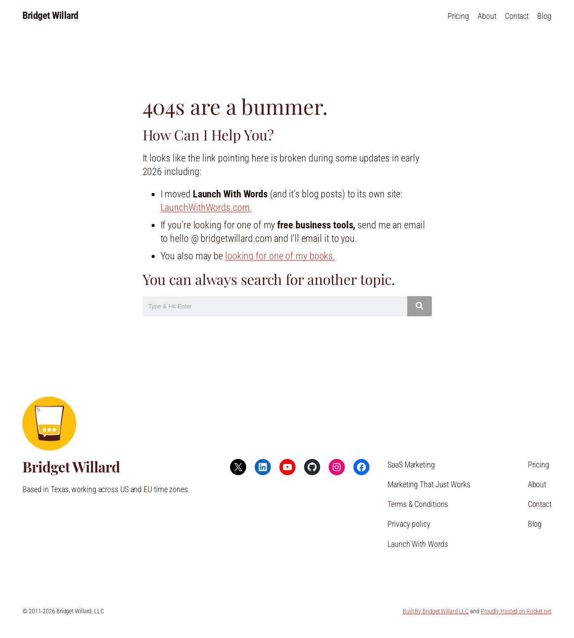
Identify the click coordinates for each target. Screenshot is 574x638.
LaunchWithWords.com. (206, 207)
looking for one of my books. (280, 256)
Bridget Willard (50, 15)
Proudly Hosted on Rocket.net (516, 611)
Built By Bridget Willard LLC (436, 611)
